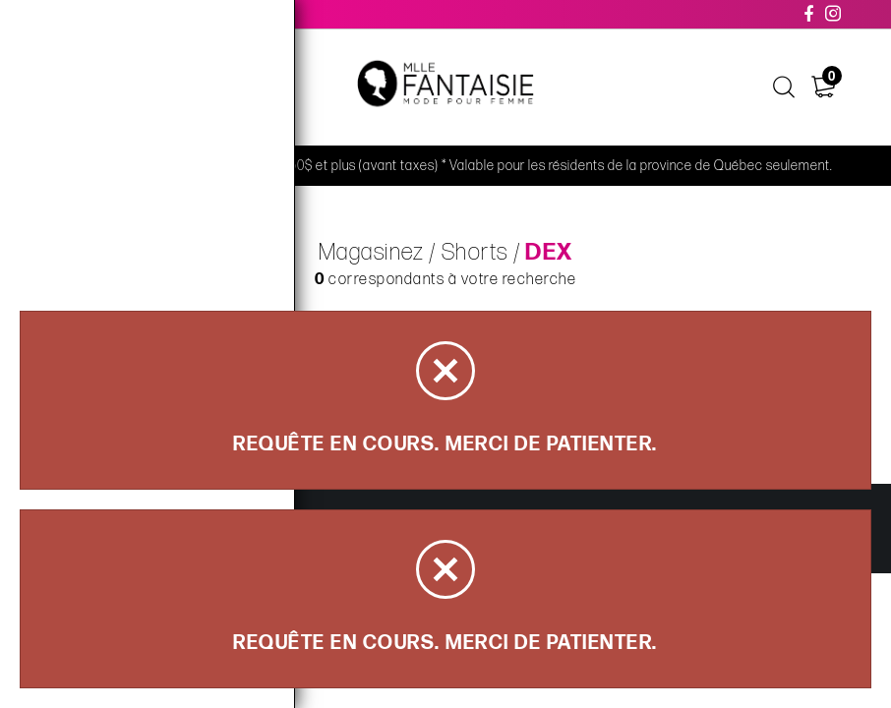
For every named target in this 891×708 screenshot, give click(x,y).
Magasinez (372, 252)
